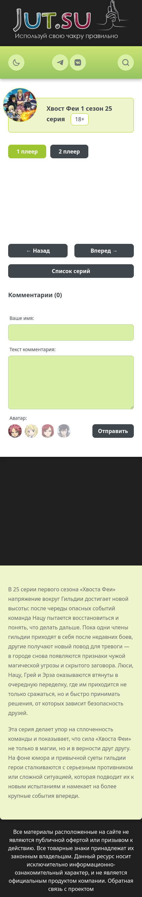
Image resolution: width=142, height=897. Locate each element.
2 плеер (69, 151)
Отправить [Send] (113, 431)
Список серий (71, 271)
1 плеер (27, 151)
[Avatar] (15, 431)
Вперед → (104, 250)
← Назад (38, 250)
